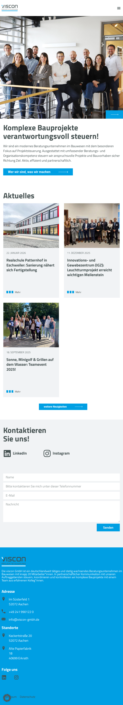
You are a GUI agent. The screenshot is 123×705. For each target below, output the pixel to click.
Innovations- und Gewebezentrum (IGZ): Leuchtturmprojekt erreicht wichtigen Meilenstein (89, 267)
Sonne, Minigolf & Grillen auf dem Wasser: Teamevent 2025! (30, 364)
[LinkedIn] (7, 453)
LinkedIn (20, 453)
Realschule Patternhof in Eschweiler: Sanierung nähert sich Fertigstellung (30, 265)
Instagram (61, 453)
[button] (118, 8)
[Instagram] (47, 453)
